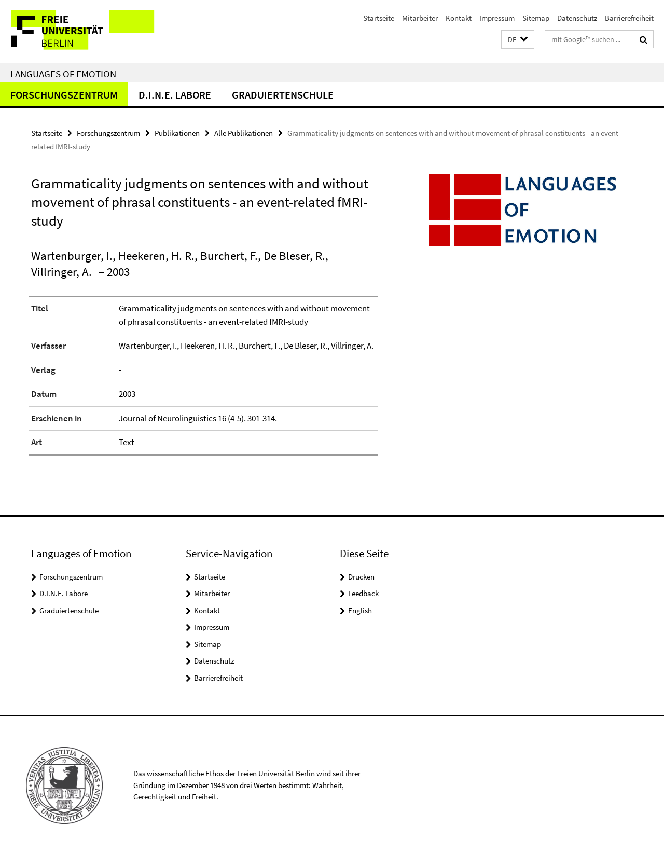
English (360, 610)
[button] (517, 39)
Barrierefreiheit (629, 18)
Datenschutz (577, 18)
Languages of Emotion (63, 73)
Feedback (363, 593)
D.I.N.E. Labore (175, 94)
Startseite (378, 18)
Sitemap (535, 18)
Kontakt (459, 18)
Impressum (497, 18)
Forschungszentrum (64, 94)
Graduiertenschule (283, 94)
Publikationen (177, 133)
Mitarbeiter (420, 18)
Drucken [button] (361, 577)
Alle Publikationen (243, 133)
